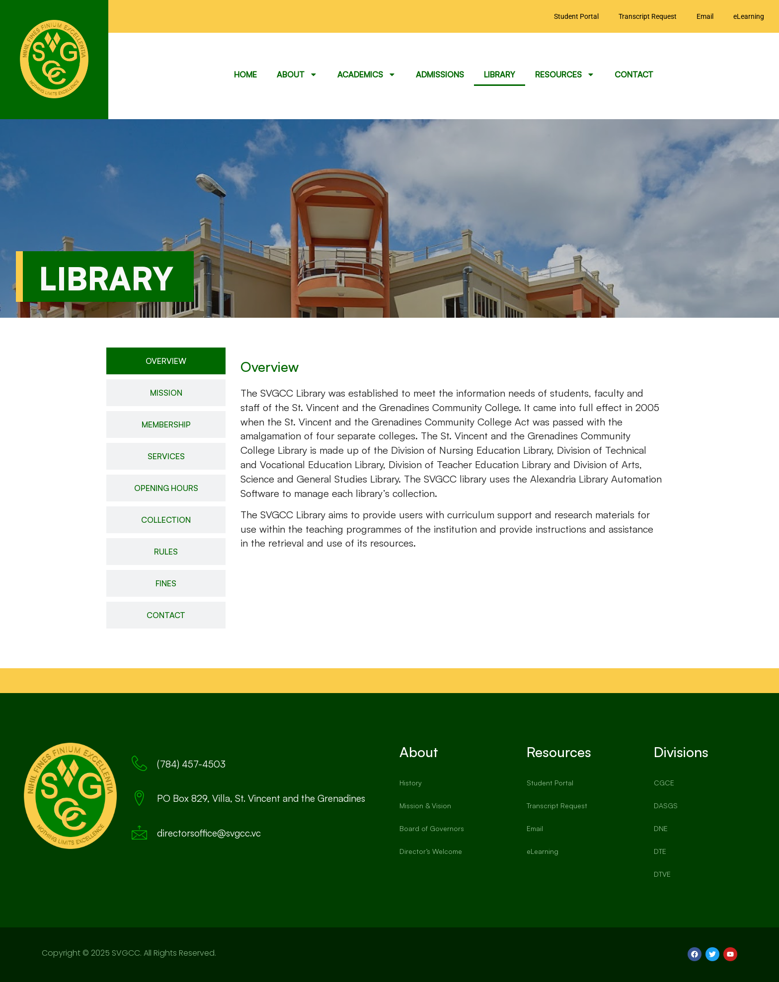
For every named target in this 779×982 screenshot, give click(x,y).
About (297, 74)
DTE (660, 851)
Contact (634, 74)
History (410, 782)
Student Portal (576, 16)
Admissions (440, 74)
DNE (661, 828)
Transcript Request (648, 16)
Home (245, 74)
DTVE (662, 874)
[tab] (166, 361)
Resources (565, 74)
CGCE (664, 782)
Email (705, 16)
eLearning (748, 16)
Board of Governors (431, 828)
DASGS (666, 805)
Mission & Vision (425, 805)
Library (499, 74)
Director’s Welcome (430, 851)
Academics (366, 74)
